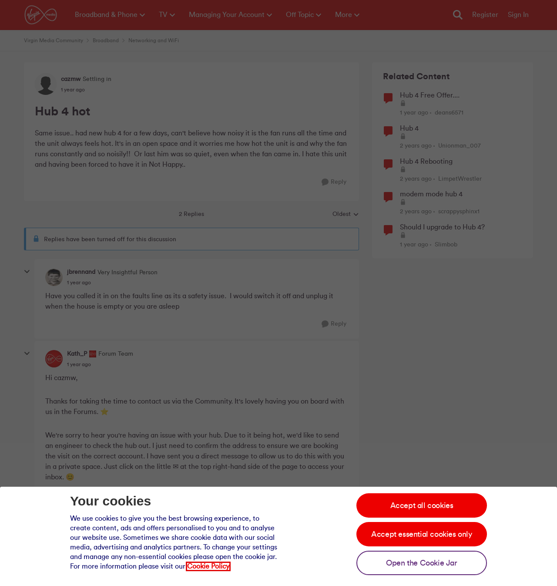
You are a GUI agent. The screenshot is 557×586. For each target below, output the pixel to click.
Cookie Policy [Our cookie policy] (208, 566)
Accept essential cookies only (421, 534)
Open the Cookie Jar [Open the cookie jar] (421, 563)
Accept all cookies (421, 505)
